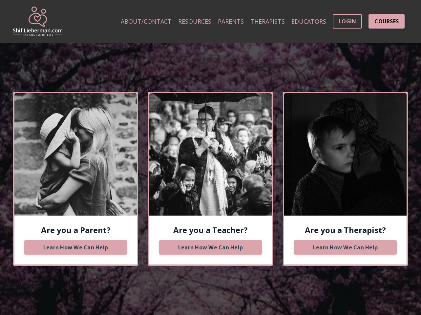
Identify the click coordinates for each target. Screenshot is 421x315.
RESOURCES (194, 21)
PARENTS (231, 21)
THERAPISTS (267, 21)
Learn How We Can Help (75, 247)
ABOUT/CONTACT (146, 21)
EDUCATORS (308, 21)
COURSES (386, 21)
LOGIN (347, 21)
